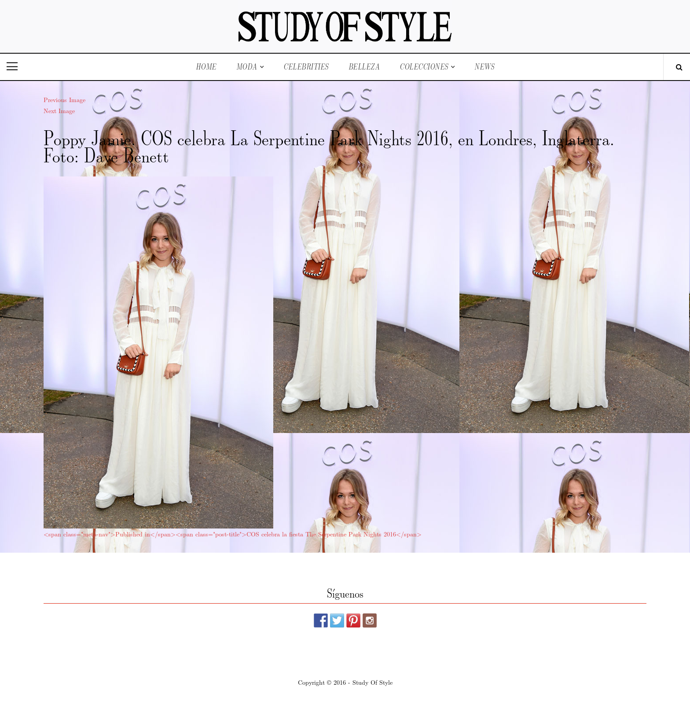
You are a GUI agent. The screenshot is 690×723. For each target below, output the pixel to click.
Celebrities (306, 66)
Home (206, 66)
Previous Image (64, 99)
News (484, 66)
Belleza (364, 66)
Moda (246, 66)
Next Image (59, 110)
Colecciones (424, 66)
